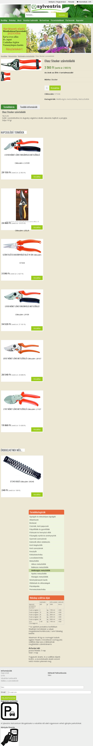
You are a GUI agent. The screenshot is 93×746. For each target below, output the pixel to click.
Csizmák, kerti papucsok (39, 536)
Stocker (54, 79)
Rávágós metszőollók (39, 587)
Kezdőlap (4, 20)
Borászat (32, 533)
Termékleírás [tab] (8, 107)
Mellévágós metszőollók (26, 56)
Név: (49, 685)
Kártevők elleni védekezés (39, 552)
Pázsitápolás (34, 596)
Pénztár (71, 2)
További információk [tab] (28, 107)
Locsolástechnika (36, 568)
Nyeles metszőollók (39, 584)
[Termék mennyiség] (47, 88)
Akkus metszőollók (38, 574)
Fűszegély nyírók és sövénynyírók (42, 546)
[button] (46, 38)
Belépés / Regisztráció (57, 2)
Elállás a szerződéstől (9, 690)
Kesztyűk (33, 561)
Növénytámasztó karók (38, 590)
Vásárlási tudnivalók (30, 20)
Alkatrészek (33, 530)
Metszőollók (12, 56)
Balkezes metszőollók (39, 577)
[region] (46, 38)
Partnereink (70, 20)
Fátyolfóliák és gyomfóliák (39, 539)
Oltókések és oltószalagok (39, 593)
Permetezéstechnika (37, 599)
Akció (19, 20)
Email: (3, 702)
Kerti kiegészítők (35, 555)
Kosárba (55, 88)
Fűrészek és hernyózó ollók (40, 542)
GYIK (3, 685)
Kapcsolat (79, 20)
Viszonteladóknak (57, 20)
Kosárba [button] (37, 177)
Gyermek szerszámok (37, 549)
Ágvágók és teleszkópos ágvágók (42, 527)
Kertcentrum (44, 20)
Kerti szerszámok (36, 558)
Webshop (12, 20)
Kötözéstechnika (35, 565)
